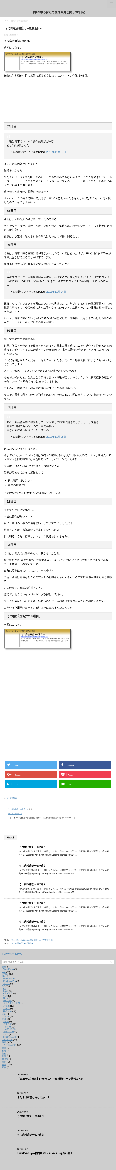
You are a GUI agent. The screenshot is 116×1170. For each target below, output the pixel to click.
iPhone (5, 974)
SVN (5, 996)
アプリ (6, 983)
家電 (4, 1048)
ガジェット (7, 1039)
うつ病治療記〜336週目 (30, 1116)
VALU (6, 1021)
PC (3, 986)
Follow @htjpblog (12, 953)
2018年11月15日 (56, 436)
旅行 (4, 1053)
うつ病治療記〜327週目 (30, 1134)
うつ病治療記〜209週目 (32, 865)
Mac (4, 976)
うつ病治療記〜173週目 (32, 921)
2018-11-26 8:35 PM (15, 814)
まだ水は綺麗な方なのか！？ (33, 1097)
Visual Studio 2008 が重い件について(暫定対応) (32, 940)
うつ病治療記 (11, 798)
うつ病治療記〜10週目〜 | (18, 809)
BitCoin (8, 1027)
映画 (4, 1056)
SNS (4, 1014)
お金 (4, 1019)
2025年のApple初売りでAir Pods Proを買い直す (45, 1153)
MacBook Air (9, 979)
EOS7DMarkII (9, 1037)
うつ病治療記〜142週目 (32, 847)
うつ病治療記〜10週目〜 (22, 943)
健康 (4, 1042)
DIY (3, 971)
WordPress (8, 969)
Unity (5, 998)
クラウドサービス (11, 1003)
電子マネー (8, 1032)
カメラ (5, 1034)
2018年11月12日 (56, 151)
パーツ (6, 1008)
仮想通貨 (7, 1024)
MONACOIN (10, 1029)
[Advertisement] (58, 679)
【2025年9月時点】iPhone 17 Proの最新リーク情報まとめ (50, 1078)
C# (4, 989)
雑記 (4, 1064)
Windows (7, 1000)
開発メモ (7, 1011)
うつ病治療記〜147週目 (32, 903)
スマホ (6, 1006)
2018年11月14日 (56, 291)
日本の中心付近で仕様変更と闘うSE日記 (58, 12)
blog (4, 967)
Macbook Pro (9, 981)
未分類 (5, 1059)
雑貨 (4, 1067)
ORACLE (7, 993)
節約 (4, 1062)
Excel (5, 991)
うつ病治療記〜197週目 (32, 884)
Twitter (6, 1016)
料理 (4, 1051)
